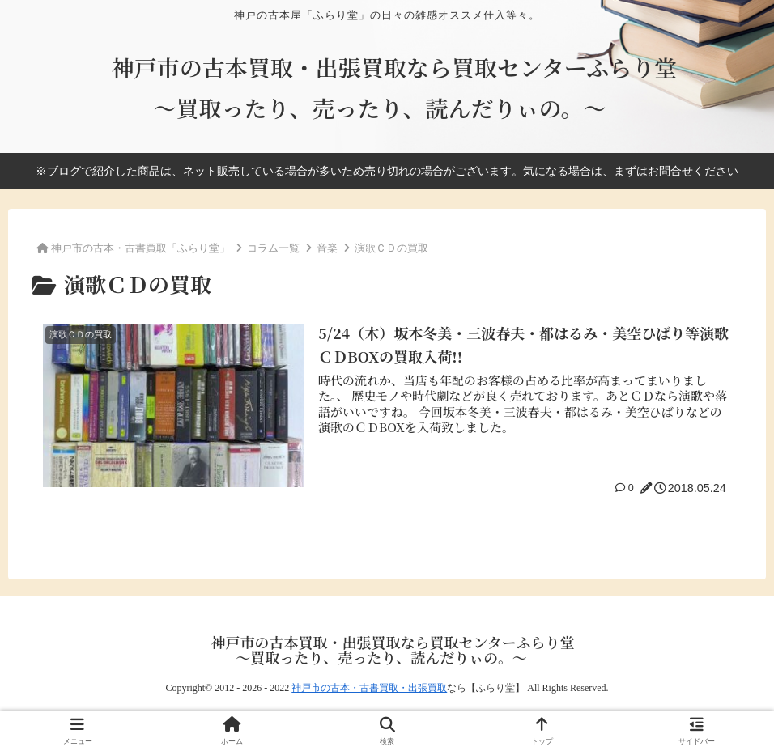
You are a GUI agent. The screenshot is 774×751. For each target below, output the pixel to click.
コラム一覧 (273, 248)
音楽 (327, 248)
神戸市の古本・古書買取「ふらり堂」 (140, 247)
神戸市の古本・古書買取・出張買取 (369, 688)
